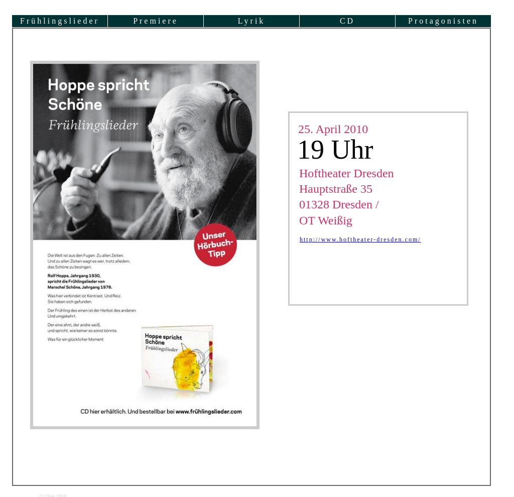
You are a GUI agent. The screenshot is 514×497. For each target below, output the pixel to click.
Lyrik (252, 21)
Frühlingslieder (59, 21)
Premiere (155, 21)
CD (347, 21)
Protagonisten (443, 21)
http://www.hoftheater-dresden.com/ (360, 239)
